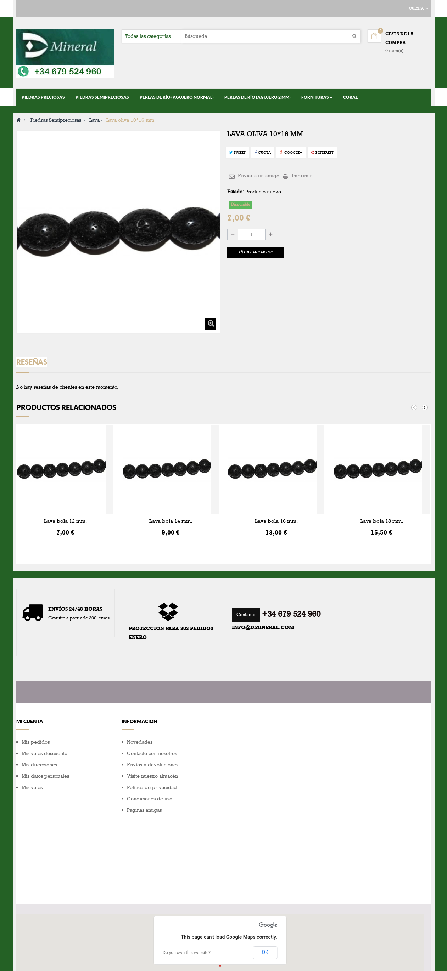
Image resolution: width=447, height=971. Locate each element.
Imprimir (302, 176)
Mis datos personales (45, 776)
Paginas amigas (144, 810)
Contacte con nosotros (152, 753)
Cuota (263, 152)
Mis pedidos (36, 742)
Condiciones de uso (149, 799)
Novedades (139, 742)
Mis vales (32, 787)
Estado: (235, 192)
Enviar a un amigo (258, 176)
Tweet (237, 152)
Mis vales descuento (44, 753)
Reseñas (31, 362)
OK (265, 882)
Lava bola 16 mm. (276, 521)
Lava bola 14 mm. (170, 521)
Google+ (291, 152)
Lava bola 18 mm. (381, 521)
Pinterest (322, 152)
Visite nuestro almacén (152, 776)
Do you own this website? (187, 882)
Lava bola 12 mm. (65, 521)
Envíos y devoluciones (152, 765)
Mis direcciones (39, 765)
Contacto (245, 614)
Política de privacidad (152, 787)
